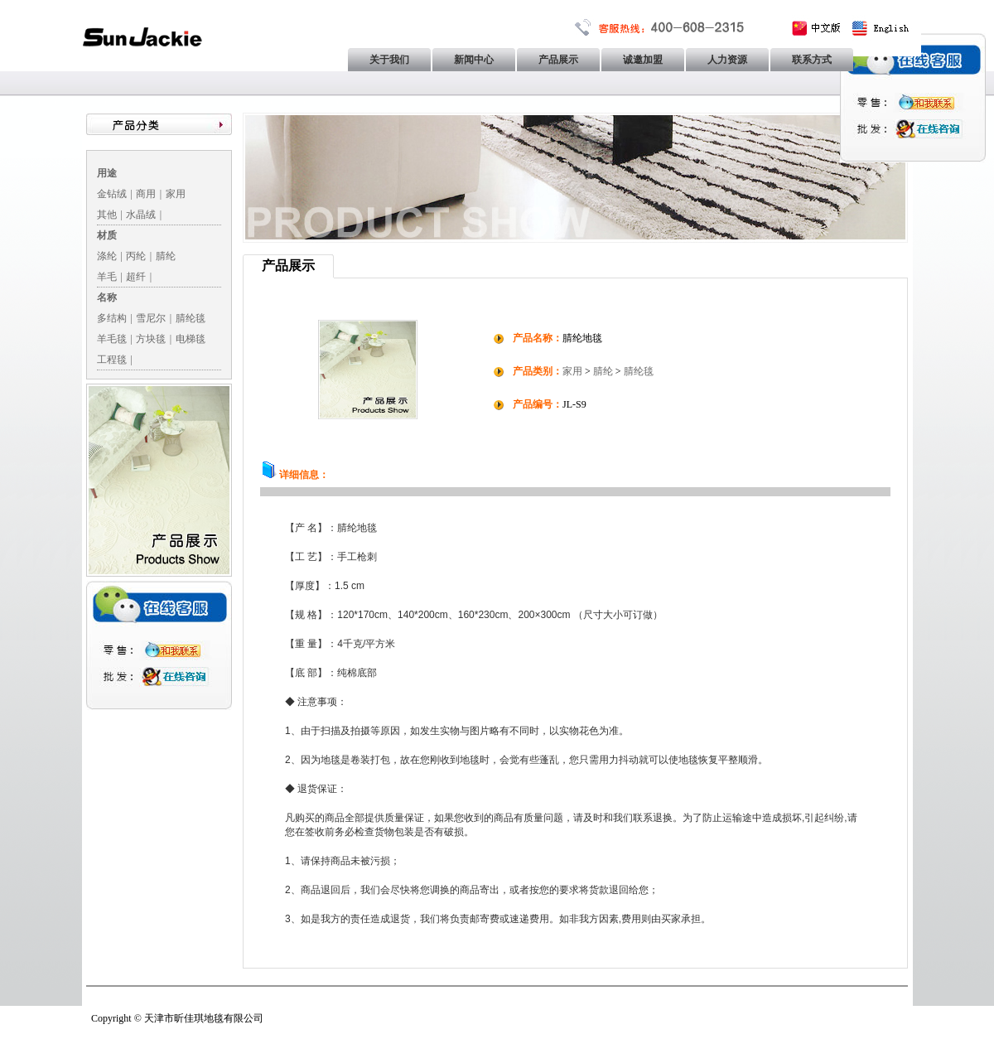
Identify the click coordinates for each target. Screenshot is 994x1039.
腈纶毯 (190, 318)
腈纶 (166, 256)
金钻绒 (112, 194)
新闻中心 (474, 59)
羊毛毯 (112, 339)
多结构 (112, 318)
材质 (107, 235)
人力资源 (727, 59)
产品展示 (558, 59)
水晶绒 (141, 214)
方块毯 (151, 339)
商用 (146, 194)
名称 (107, 297)
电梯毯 (190, 339)
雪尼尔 (151, 318)
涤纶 (107, 256)
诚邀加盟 (643, 59)
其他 (107, 214)
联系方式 (812, 59)
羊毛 (107, 277)
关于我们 (389, 59)
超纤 (136, 277)
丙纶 (136, 256)
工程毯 (112, 359)
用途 (107, 173)
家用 (176, 194)
